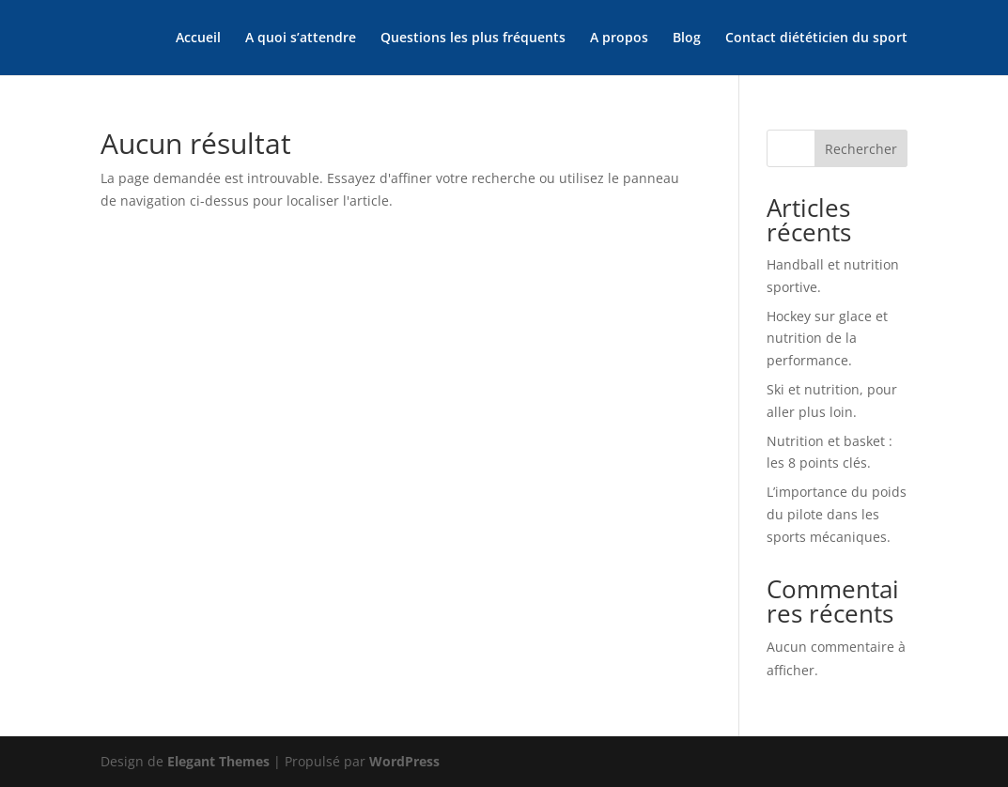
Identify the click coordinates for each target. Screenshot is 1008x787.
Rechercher (861, 149)
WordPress (404, 761)
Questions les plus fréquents (473, 38)
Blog (687, 38)
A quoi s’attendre (300, 38)
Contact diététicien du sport (816, 38)
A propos (619, 38)
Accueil (198, 38)
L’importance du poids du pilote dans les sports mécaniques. (837, 514)
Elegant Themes (218, 761)
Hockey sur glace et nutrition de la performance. (827, 338)
